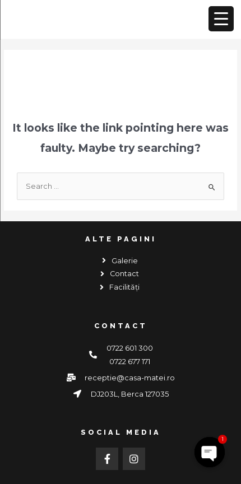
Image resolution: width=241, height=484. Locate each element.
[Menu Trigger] (221, 18)
